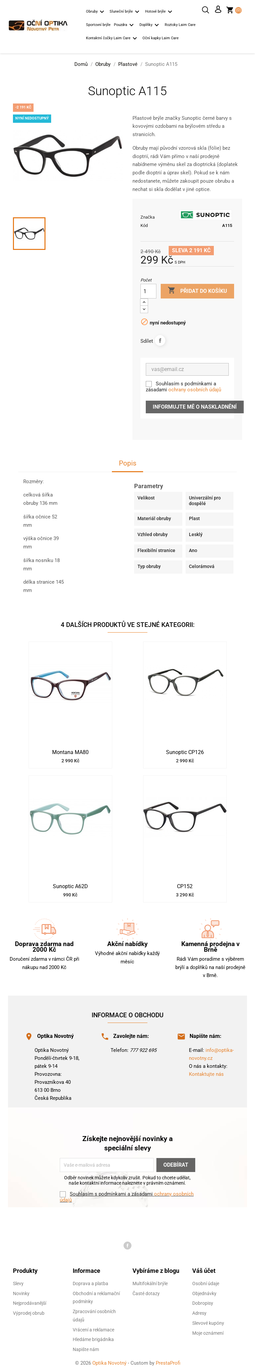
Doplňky (150, 25)
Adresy (199, 1311)
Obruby (96, 12)
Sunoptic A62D (70, 885)
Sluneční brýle (125, 12)
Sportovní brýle (98, 25)
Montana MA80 (70, 751)
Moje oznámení (207, 1331)
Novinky (21, 1291)
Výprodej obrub (28, 1311)
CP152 (185, 885)
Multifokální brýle (150, 1281)
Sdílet (160, 338)
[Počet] (148, 289)
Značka (147, 215)
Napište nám (86, 1347)
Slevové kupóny (208, 1321)
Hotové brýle (159, 12)
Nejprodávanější (29, 1301)
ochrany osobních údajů (194, 388)
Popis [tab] (127, 462)
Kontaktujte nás (206, 1073)
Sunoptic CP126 (185, 751)
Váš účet (203, 1269)
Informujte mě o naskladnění (195, 405)
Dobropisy (202, 1301)
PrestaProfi (168, 1361)
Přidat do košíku (197, 289)
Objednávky (204, 1291)
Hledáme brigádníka (93, 1337)
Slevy (18, 1281)
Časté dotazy (146, 1291)
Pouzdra (125, 25)
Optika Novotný (110, 1361)
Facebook (127, 1244)
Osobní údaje (205, 1281)
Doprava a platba (90, 1281)
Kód (144, 223)
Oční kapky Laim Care (160, 38)
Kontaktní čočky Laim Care (112, 38)
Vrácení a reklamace (93, 1328)
